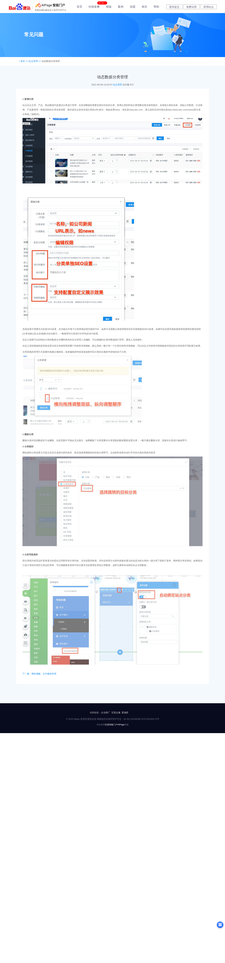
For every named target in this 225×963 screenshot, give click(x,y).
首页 (79, 6)
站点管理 (117, 84)
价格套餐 (94, 6)
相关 (144, 6)
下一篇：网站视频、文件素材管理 (39, 673)
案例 (120, 6)
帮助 (156, 6)
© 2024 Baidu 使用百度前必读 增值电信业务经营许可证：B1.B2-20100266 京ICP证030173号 (112, 719)
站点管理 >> (35, 61)
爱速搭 (125, 712)
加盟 (132, 6)
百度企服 (115, 712)
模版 (109, 6)
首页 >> (24, 61)
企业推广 (105, 712)
